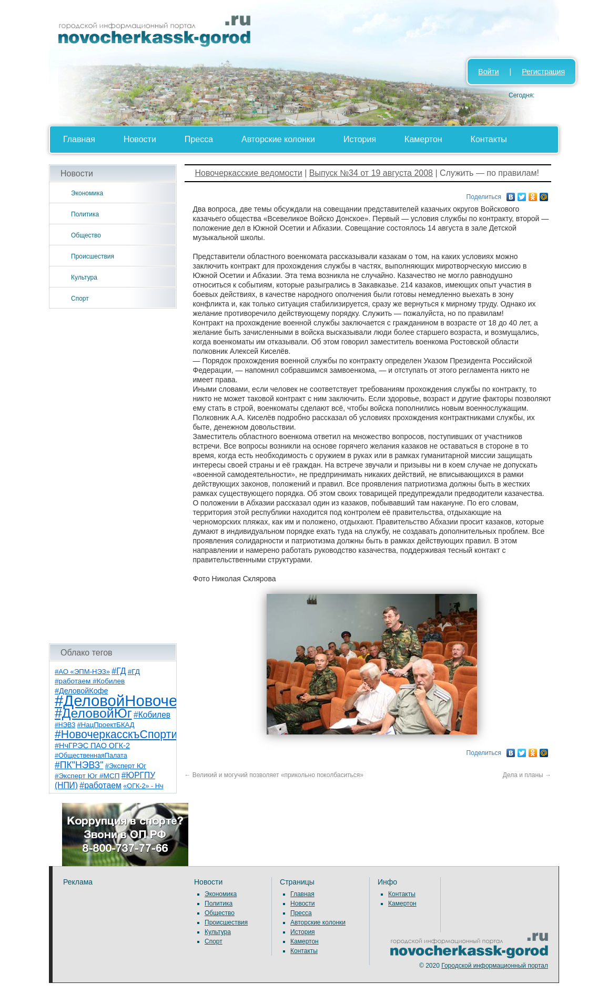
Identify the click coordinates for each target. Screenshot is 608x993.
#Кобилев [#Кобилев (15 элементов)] (152, 714)
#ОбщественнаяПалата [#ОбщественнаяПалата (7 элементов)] (91, 755)
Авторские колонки (278, 139)
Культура (84, 277)
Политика (85, 214)
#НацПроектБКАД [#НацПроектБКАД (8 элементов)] (106, 725)
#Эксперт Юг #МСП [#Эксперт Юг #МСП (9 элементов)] (87, 776)
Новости (140, 139)
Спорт (80, 298)
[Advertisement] (113, 476)
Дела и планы (527, 775)
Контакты (489, 139)
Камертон (423, 139)
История (359, 139)
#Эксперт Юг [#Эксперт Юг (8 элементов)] (125, 766)
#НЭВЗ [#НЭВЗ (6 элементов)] (65, 725)
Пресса (199, 139)
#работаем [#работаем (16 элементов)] (100, 785)
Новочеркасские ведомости (248, 172)
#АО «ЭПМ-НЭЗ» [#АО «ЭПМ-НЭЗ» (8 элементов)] (82, 672)
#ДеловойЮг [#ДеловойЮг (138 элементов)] (93, 713)
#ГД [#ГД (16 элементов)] (119, 671)
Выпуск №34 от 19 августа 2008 (371, 172)
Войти (488, 71)
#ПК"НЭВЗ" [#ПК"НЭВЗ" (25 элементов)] (79, 765)
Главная (79, 139)
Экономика (87, 193)
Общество (86, 235)
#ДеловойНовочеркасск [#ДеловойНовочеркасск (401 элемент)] (139, 700)
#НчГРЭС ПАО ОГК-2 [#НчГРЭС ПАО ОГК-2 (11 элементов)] (92, 745)
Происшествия (92, 256)
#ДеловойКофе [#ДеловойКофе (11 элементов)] (81, 691)
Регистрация (543, 71)
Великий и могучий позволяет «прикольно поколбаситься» (274, 775)
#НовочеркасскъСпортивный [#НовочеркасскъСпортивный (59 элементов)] (129, 734)
